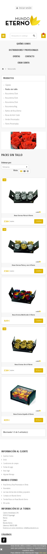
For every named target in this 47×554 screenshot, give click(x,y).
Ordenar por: (6, 162)
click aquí (42, 553)
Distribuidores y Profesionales (23, 50)
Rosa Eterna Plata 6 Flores (23, 215)
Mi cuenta (6, 503)
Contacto (29, 56)
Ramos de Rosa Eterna (13, 110)
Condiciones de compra (10, 463)
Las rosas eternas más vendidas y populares (16, 492)
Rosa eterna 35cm (11, 93)
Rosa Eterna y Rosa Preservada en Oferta (15, 484)
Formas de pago (8, 467)
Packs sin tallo (11, 89)
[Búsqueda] (23, 36)
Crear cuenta (23, 62)
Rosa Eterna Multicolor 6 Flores (23, 315)
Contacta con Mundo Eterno (12, 495)
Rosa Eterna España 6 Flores (23, 414)
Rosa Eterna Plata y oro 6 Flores (23, 265)
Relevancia (6, 167)
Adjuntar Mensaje (8, 474)
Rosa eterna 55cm (11, 97)
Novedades (6, 488)
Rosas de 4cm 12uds (12, 115)
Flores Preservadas (12, 123)
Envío (5, 459)
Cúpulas (8, 84)
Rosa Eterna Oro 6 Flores (23, 364)
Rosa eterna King (11, 106)
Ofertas (16, 56)
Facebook (3, 540)
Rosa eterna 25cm (11, 102)
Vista (15, 170)
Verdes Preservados (12, 119)
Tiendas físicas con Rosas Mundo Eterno (15, 499)
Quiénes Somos (24, 43)
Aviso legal (6, 470)
